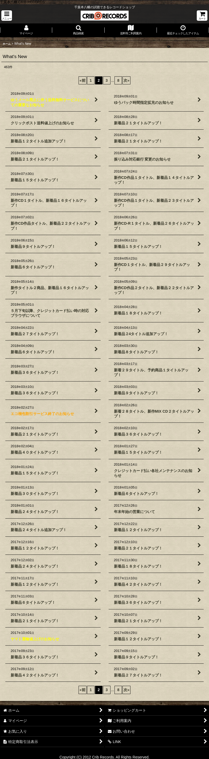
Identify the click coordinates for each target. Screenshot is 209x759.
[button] (6, 15)
